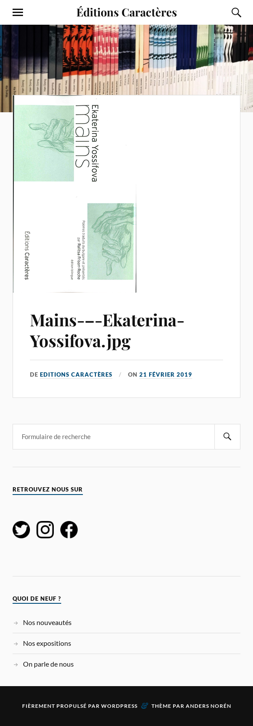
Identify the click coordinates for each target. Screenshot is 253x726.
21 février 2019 (165, 374)
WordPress (119, 706)
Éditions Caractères (126, 11)
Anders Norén (208, 706)
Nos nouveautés (47, 622)
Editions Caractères (76, 374)
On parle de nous (48, 664)
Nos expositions (47, 643)
